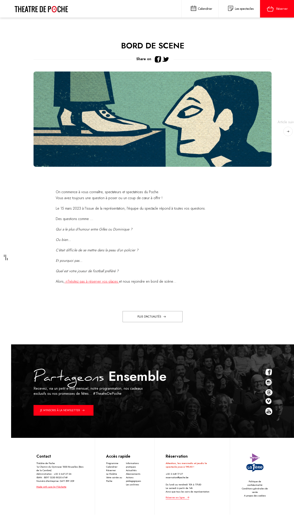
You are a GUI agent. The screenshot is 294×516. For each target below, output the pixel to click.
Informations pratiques (132, 465)
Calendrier (111, 467)
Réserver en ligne (175, 498)
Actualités (131, 471)
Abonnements (133, 474)
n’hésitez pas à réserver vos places (92, 282)
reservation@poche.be (177, 478)
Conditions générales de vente (255, 491)
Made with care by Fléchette (51, 487)
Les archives (132, 485)
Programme (112, 464)
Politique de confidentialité (254, 484)
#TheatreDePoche (107, 394)
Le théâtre (111, 474)
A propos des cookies (255, 496)
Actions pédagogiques (133, 480)
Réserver (111, 471)
